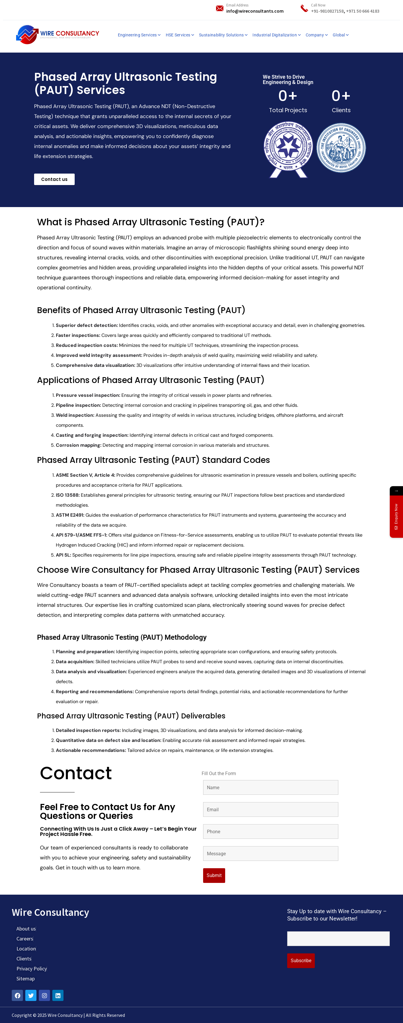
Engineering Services (137, 35)
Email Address (237, 5)
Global (339, 35)
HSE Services (178, 35)
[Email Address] (219, 8)
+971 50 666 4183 (362, 11)
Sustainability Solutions (221, 35)
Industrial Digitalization (274, 35)
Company (315, 35)
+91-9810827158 (327, 11)
